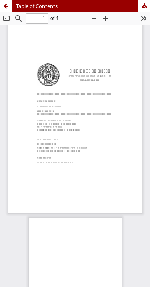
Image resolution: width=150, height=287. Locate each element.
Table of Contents (37, 6)
